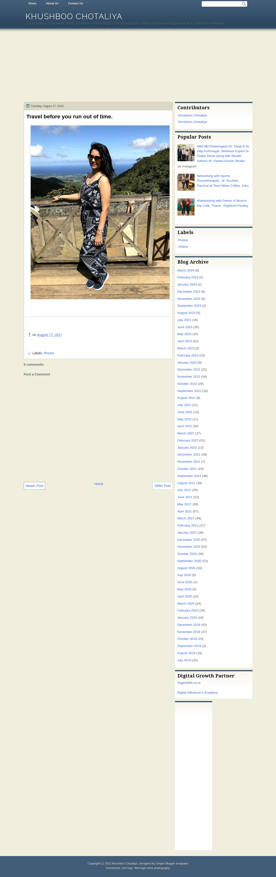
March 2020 (186, 603)
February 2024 (187, 277)
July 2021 (184, 490)
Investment (113, 868)
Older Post (163, 486)
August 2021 (186, 483)
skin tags (127, 868)
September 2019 (189, 646)
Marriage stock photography (152, 868)
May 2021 (184, 504)
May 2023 (184, 334)
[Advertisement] (138, 66)
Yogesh (182, 683)
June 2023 (184, 327)
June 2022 (184, 412)
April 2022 (184, 426)
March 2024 (186, 270)
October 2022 (187, 384)
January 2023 (187, 362)
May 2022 (184, 419)
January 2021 (187, 532)
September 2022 (189, 391)
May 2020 (184, 589)
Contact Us (75, 3)
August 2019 (186, 653)
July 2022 (184, 405)
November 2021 (189, 461)
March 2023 (186, 348)
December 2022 (189, 369)
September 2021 (189, 476)
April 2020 (184, 596)
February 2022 (187, 440)
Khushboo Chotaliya (73, 16)
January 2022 (187, 447)
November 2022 (189, 376)
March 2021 (186, 518)
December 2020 (189, 539)
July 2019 (184, 660)
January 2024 (187, 284)
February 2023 (187, 355)
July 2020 (184, 575)
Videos (183, 246)
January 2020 (187, 617)
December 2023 (189, 291)
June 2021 (184, 497)
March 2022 (186, 433)
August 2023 (186, 313)
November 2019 (189, 632)
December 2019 (189, 624)
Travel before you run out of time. (69, 116)
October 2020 (187, 554)
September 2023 (189, 305)
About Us (52, 3)
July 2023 (184, 320)
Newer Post (34, 486)
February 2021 (187, 525)
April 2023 (184, 341)
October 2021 (187, 469)
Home (32, 3)
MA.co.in (194, 683)
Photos (49, 353)
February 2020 (187, 610)
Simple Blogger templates (172, 863)
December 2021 (189, 454)
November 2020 (189, 546)
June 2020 (184, 582)
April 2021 (184, 511)
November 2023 (189, 299)
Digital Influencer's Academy (197, 692)
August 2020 (186, 568)
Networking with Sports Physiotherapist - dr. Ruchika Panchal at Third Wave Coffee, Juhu (223, 180)
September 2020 (189, 561)
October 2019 (187, 639)
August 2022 (186, 398)
